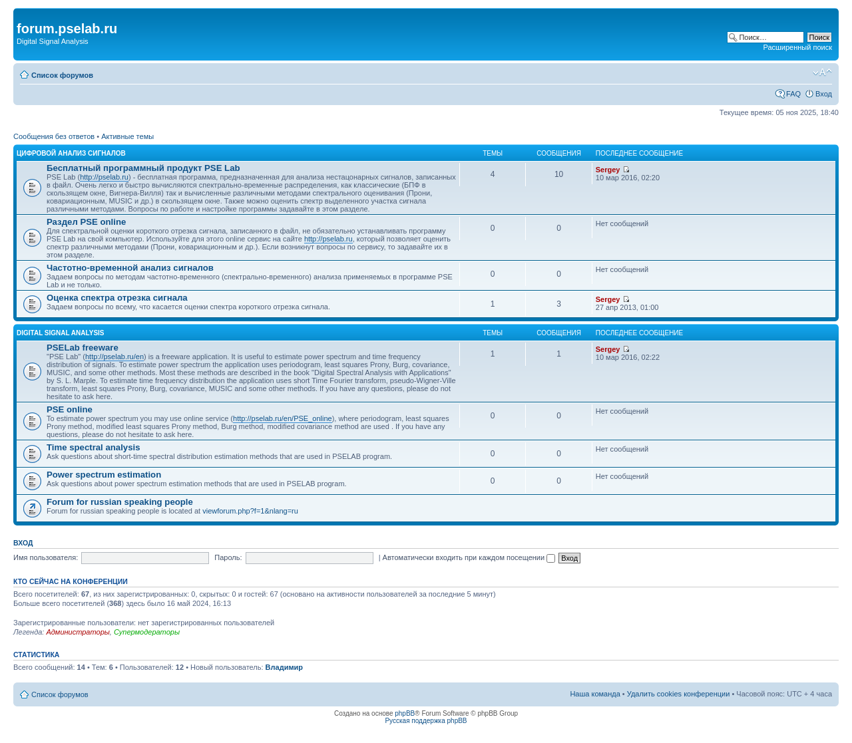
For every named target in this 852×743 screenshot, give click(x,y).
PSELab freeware (82, 348)
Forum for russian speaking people (120, 502)
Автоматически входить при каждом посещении (469, 557)
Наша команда (595, 694)
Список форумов (62, 75)
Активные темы (127, 136)
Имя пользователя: (45, 557)
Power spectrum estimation (104, 475)
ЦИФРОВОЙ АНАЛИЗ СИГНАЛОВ (71, 153)
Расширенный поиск (797, 47)
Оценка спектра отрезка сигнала (117, 298)
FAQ (793, 94)
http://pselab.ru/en (114, 357)
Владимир (284, 667)
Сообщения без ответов (54, 136)
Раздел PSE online (86, 222)
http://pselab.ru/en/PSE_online (282, 418)
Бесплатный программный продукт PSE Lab (143, 168)
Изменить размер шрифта (822, 72)
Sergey (608, 170)
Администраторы (77, 632)
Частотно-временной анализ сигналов (130, 268)
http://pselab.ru (104, 177)
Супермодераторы (147, 632)
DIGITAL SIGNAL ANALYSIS (61, 333)
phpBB (405, 713)
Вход (823, 94)
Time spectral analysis (93, 447)
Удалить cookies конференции (678, 694)
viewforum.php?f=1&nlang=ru (250, 511)
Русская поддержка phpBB (426, 720)
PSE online (70, 409)
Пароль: (228, 557)
